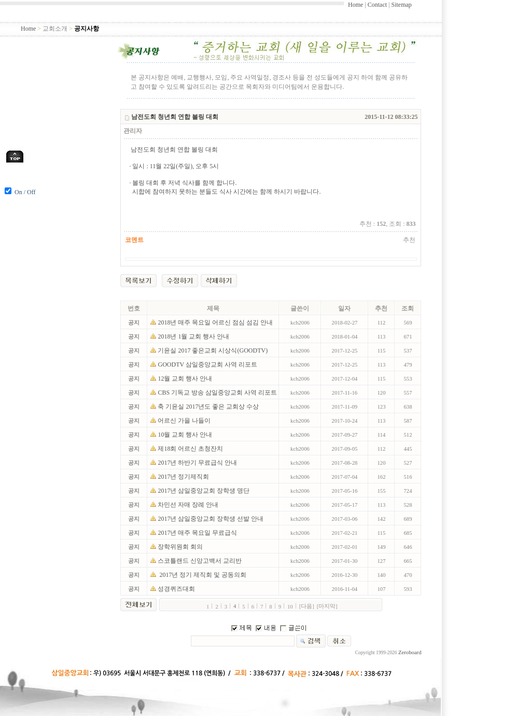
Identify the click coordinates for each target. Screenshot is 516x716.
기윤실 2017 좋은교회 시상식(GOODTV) (213, 350)
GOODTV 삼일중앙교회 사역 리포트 (208, 364)
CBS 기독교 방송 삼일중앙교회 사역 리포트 (218, 392)
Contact (377, 4)
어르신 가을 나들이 (185, 420)
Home (355, 4)
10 (290, 607)
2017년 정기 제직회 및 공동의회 (203, 574)
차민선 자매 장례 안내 (189, 504)
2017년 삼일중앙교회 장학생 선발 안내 (211, 518)
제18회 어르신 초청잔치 (192, 448)
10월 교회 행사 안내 (186, 434)
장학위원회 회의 (181, 546)
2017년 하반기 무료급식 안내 (198, 462)
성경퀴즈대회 (177, 588)
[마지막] (327, 606)
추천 (409, 240)
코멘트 (134, 240)
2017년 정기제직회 (184, 476)
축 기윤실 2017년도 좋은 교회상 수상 (209, 406)
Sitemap (401, 4)
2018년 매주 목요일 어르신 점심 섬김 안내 (216, 322)
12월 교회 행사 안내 (186, 378)
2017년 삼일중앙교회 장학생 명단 (204, 490)
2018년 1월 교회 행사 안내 (194, 336)
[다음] (306, 606)
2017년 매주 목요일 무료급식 (198, 532)
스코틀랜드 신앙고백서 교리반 (200, 560)
